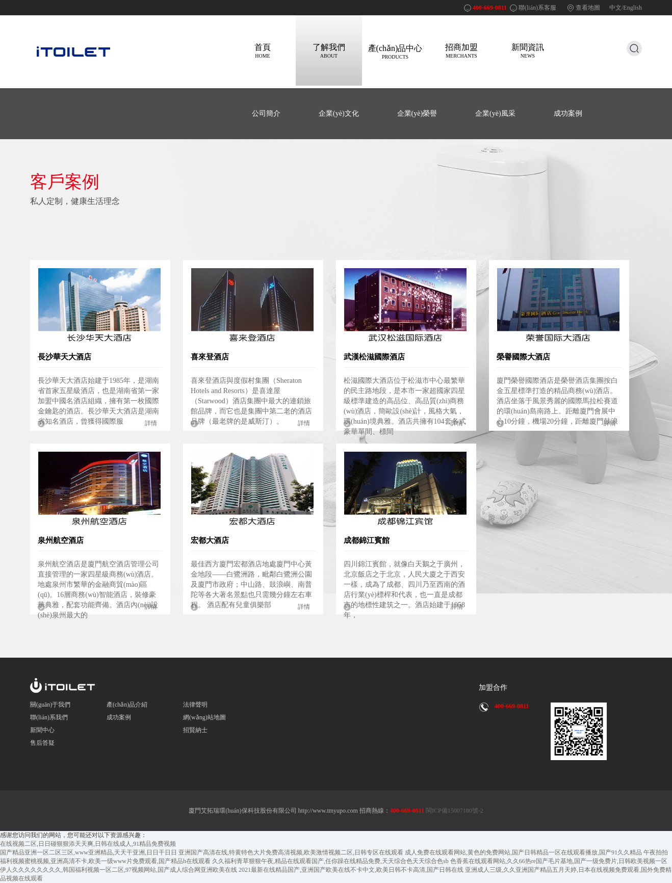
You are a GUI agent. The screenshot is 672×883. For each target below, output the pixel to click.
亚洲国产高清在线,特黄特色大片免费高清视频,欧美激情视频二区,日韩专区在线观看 (290, 852)
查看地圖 (588, 7)
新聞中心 (42, 730)
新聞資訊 (528, 51)
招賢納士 (195, 730)
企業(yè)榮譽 (417, 113)
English (632, 7)
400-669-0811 (490, 7)
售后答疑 (42, 742)
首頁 (262, 51)
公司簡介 (266, 113)
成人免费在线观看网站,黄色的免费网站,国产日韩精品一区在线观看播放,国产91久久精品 (523, 852)
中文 (615, 7)
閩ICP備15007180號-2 (453, 810)
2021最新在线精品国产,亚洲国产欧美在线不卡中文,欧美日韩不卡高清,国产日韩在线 (351, 869)
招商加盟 (461, 51)
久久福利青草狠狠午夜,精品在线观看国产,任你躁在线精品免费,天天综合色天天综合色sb (330, 861)
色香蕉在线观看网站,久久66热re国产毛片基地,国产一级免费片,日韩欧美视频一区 (558, 861)
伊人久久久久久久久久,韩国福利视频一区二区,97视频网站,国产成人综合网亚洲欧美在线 (118, 869)
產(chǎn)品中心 (395, 52)
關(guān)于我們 (50, 704)
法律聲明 (195, 704)
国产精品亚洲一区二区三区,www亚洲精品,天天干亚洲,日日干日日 (88, 852)
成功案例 (568, 113)
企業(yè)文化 (339, 113)
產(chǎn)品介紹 (127, 704)
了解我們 (329, 51)
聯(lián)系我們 (49, 717)
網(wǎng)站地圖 (204, 717)
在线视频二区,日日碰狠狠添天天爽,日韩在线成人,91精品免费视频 (88, 843)
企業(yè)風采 (495, 113)
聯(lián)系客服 (537, 7)
